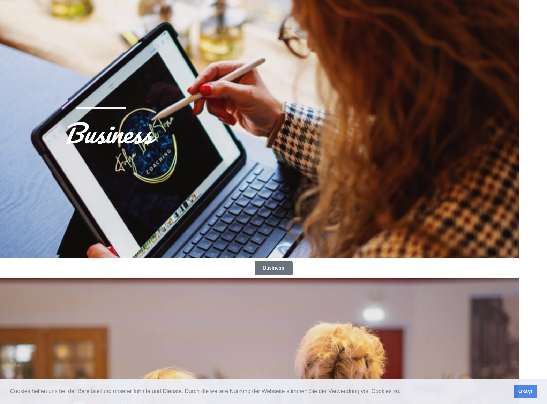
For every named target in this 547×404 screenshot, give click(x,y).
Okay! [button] (525, 391)
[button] (403, 392)
